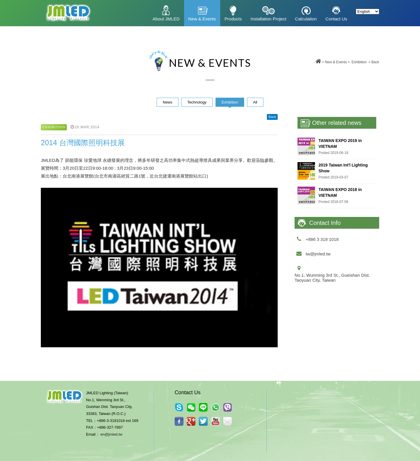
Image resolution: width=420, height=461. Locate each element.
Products (233, 18)
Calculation (306, 18)
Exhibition (359, 62)
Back (375, 62)
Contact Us (336, 18)
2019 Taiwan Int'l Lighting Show (343, 168)
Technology (196, 102)
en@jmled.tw (111, 434)
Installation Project (268, 18)
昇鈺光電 (68, 13)
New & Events (202, 18)
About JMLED (166, 18)
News (167, 102)
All (255, 102)
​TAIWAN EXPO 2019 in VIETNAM (340, 143)
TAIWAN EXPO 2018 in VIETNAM (340, 192)
